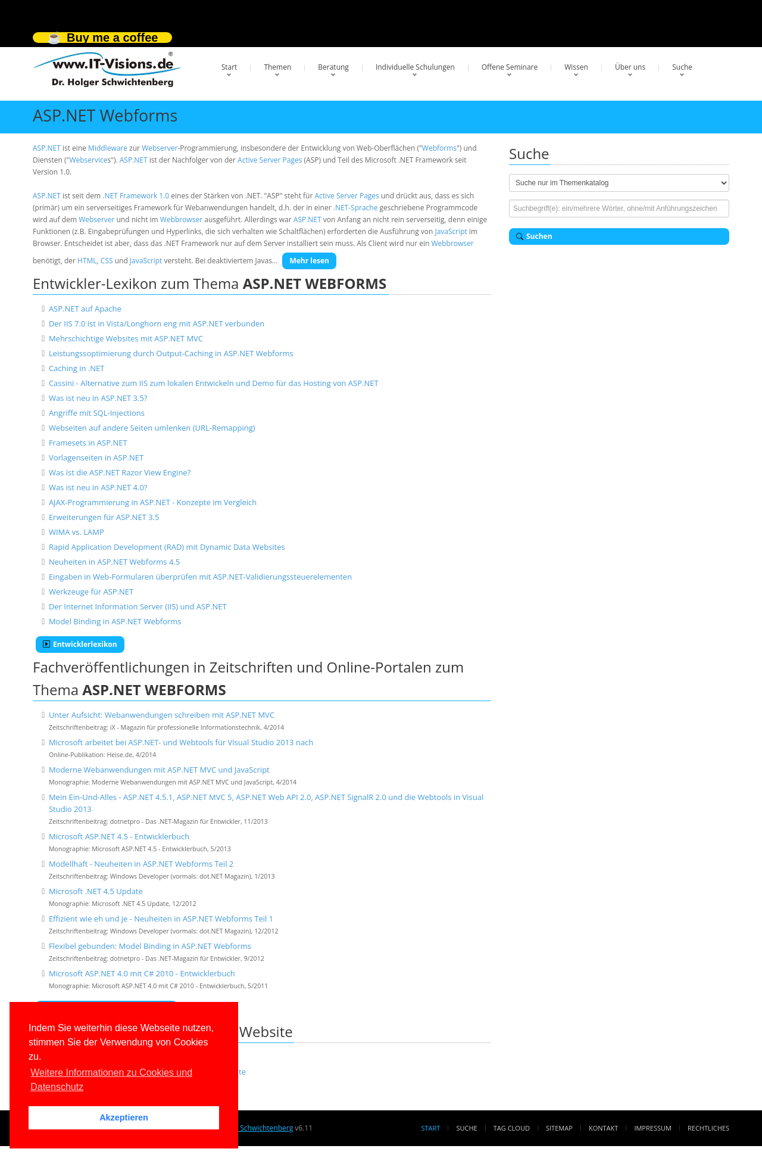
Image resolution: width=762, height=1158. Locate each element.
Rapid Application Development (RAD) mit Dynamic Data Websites (167, 546)
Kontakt (603, 1127)
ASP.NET (47, 148)
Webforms (439, 148)
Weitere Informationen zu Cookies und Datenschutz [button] (111, 1079)
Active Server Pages (270, 160)
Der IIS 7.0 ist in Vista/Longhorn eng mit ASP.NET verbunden (156, 323)
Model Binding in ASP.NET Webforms (115, 621)
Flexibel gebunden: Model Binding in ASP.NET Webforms (150, 946)
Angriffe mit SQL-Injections (97, 412)
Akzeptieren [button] (123, 1117)
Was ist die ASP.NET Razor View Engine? (119, 472)
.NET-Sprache (355, 208)
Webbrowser (181, 219)
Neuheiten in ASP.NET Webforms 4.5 (114, 561)
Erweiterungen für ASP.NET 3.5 (104, 517)
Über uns (630, 67)
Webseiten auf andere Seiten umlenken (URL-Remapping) (152, 427)
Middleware (107, 148)
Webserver (159, 148)
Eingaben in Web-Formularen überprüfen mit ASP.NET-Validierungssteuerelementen (200, 576)
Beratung (333, 67)
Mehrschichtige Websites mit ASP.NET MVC (126, 338)
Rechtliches (708, 1127)
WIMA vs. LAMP (76, 532)
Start (229, 67)
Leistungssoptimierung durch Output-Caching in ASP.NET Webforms (171, 353)
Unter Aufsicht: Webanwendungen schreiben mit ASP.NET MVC (161, 714)
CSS (107, 261)
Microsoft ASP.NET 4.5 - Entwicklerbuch (119, 836)
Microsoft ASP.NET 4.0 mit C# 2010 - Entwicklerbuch (142, 973)
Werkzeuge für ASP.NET (91, 591)
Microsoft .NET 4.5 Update (96, 891)
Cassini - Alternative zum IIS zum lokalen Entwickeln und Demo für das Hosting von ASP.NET (214, 383)
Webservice (88, 160)
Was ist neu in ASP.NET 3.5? (98, 398)
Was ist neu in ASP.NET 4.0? (98, 487)
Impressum (652, 1127)
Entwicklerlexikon (80, 644)
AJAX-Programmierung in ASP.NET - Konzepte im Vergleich (153, 502)
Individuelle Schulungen (415, 67)
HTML (87, 261)
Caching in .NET (77, 368)
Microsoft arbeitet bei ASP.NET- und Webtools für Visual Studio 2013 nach (181, 742)
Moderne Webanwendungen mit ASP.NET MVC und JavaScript (159, 769)
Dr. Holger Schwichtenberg (248, 1128)
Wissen (576, 67)
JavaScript (451, 231)
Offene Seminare (510, 67)
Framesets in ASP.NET (88, 442)
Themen (277, 67)
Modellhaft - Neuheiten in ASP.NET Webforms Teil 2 (141, 863)
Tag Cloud (512, 1127)
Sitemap (559, 1127)
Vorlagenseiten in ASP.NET (96, 457)
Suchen (534, 236)
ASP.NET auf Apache (85, 308)
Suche (682, 67)
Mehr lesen (309, 261)
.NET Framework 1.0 (135, 196)
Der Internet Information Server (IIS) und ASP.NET (138, 606)
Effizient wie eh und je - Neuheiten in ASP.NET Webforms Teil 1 (161, 918)
